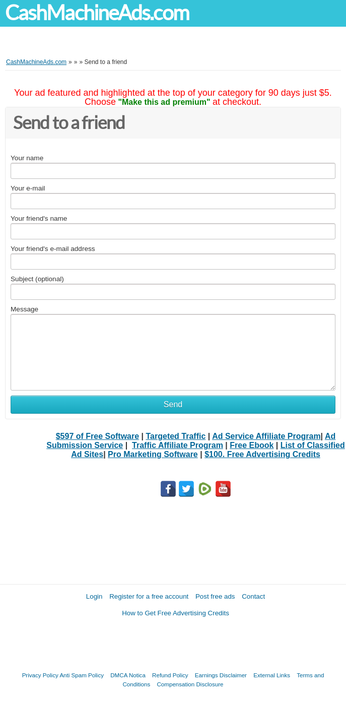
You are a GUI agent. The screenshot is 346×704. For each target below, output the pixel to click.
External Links (271, 675)
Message (24, 309)
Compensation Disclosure (190, 684)
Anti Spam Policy (81, 675)
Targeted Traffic (176, 436)
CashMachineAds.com (97, 13)
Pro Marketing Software (153, 454)
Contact (253, 596)
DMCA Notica (128, 675)
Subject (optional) (37, 279)
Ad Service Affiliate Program (266, 436)
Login (94, 596)
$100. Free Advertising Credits (262, 454)
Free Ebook (251, 445)
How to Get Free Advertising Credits (175, 613)
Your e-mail (28, 188)
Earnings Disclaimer (221, 675)
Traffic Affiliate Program (177, 445)
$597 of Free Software (97, 436)
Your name (27, 158)
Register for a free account (148, 596)
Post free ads (215, 596)
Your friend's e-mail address (53, 248)
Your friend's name (39, 218)
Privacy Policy (40, 675)
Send (173, 404)
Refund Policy (170, 675)
